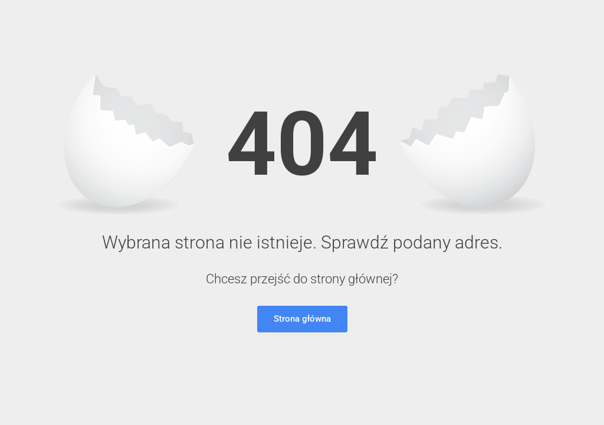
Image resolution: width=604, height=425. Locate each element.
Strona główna (302, 318)
